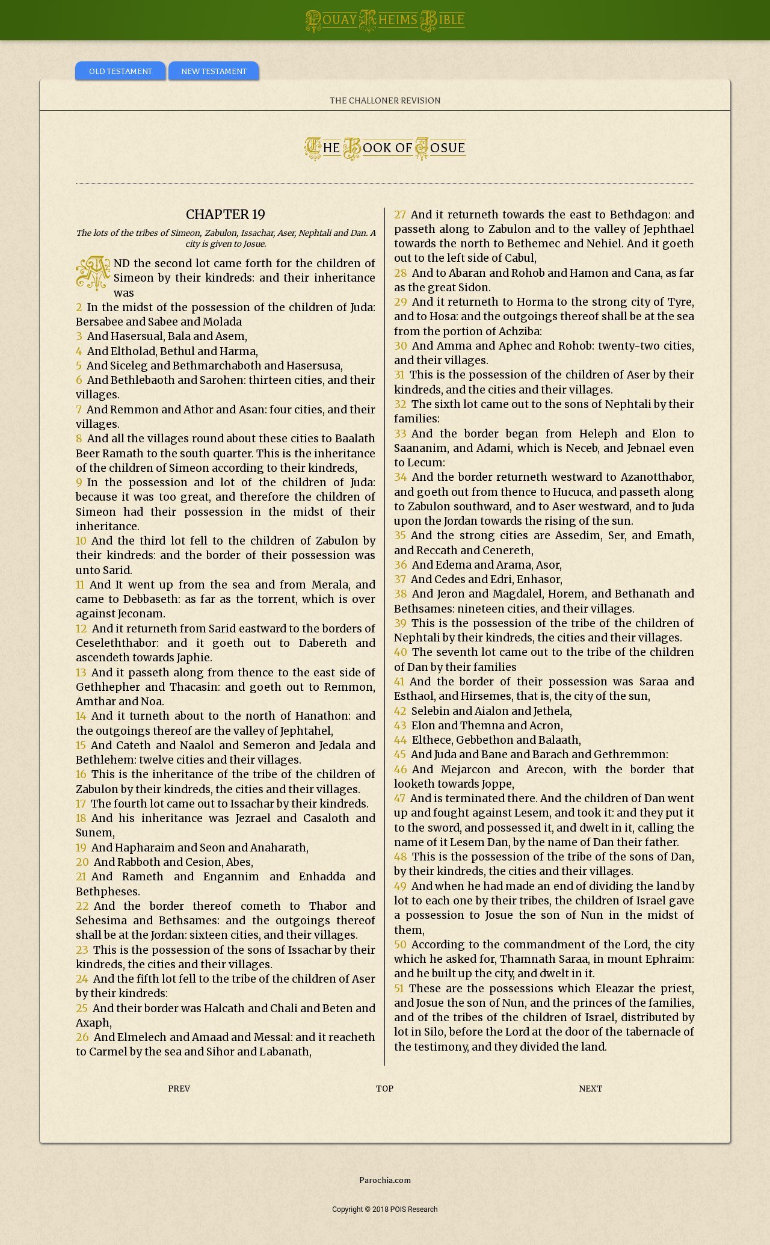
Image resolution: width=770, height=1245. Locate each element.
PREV (179, 1089)
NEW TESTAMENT (214, 71)
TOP (384, 1089)
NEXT (591, 1089)
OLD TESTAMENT (120, 71)
